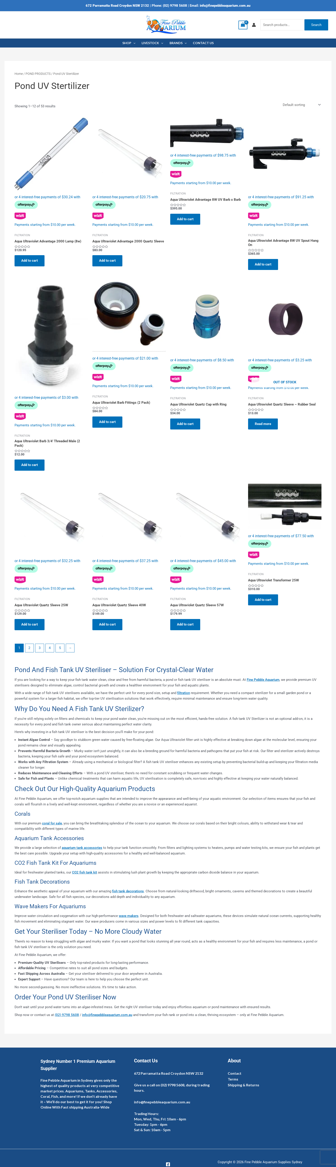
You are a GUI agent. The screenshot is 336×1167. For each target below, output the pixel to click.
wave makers (128, 916)
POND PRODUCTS (38, 73)
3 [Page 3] (39, 648)
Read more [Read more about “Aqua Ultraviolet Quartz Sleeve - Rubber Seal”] (263, 424)
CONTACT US (203, 43)
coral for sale (52, 823)
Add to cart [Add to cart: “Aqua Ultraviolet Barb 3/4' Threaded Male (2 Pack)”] (29, 465)
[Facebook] (168, 1164)
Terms (233, 1079)
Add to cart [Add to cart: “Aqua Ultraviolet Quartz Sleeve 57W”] (185, 624)
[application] (133, 43)
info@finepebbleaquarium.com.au (225, 6)
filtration (183, 693)
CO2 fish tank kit (84, 872)
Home (19, 73)
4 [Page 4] (50, 648)
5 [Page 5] (60, 648)
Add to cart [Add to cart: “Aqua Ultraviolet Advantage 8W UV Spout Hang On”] (263, 264)
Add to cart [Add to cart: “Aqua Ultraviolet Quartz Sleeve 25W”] (29, 624)
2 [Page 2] (29, 648)
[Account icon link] (254, 25)
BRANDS (178, 43)
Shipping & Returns (243, 1085)
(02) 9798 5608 (175, 6)
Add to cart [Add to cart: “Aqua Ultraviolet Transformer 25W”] (263, 600)
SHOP (128, 43)
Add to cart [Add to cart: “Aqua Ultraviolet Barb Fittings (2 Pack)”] (107, 422)
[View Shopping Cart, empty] (242, 25)
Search (316, 25)
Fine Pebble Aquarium (263, 680)
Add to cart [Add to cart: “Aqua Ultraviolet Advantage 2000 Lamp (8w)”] (29, 261)
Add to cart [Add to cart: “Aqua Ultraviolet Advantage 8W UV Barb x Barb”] (185, 219)
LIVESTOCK (152, 43)
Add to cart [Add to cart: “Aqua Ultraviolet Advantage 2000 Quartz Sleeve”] (107, 261)
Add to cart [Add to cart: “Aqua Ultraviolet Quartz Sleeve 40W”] (107, 624)
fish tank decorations (128, 891)
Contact (234, 1073)
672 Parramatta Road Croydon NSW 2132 (117, 6)
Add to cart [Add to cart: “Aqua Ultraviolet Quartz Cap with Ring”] (185, 424)
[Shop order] (301, 105)
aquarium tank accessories (82, 848)
